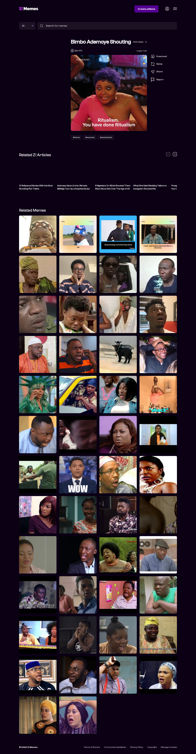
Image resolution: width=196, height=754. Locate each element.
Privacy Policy (136, 747)
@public (78, 50)
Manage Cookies (169, 747)
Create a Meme (146, 9)
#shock (76, 137)
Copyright (152, 747)
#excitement (106, 137)
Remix (157, 64)
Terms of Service (92, 747)
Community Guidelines (115, 747)
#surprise (89, 137)
